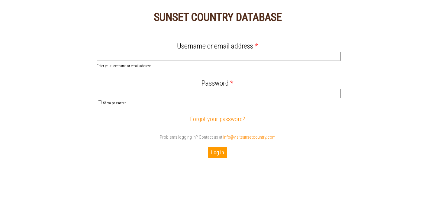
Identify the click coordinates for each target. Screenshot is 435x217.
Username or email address (217, 46)
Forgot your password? (217, 119)
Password (217, 83)
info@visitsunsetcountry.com (249, 137)
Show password (112, 102)
